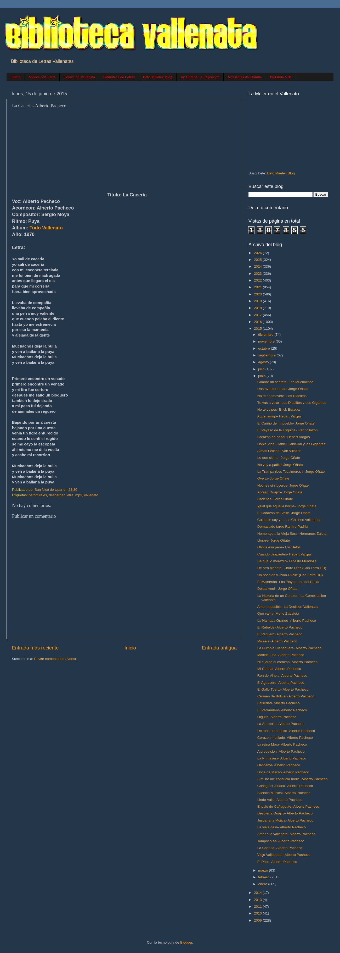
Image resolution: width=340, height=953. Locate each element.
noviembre (267, 341)
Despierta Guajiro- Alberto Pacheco (285, 813)
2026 (258, 253)
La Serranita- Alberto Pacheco (280, 724)
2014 (258, 893)
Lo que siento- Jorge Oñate (278, 458)
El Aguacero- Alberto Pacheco (280, 683)
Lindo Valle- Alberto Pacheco (279, 800)
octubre (264, 348)
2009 (258, 920)
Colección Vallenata (79, 77)
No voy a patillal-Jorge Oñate (280, 465)
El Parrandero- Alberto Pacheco (282, 710)
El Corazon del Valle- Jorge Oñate (284, 513)
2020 (258, 294)
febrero (264, 877)
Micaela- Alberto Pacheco (277, 641)
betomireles (38, 495)
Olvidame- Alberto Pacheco (278, 765)
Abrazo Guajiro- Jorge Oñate (280, 492)
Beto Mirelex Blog (157, 77)
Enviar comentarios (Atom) (55, 659)
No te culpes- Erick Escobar (279, 409)
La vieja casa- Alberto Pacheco (281, 827)
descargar (56, 495)
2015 (258, 328)
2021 (258, 287)
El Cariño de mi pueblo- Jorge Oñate (286, 423)
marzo (263, 870)
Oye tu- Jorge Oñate (273, 478)
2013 (258, 900)
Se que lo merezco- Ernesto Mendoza (287, 561)
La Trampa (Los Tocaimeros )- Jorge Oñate (291, 471)
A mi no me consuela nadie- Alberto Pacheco (292, 779)
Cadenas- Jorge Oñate (275, 499)
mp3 (78, 495)
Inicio (16, 77)
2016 (258, 322)
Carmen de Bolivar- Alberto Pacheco (285, 696)
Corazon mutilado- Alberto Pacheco (285, 738)
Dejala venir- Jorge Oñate (277, 589)
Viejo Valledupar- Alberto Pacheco (284, 855)
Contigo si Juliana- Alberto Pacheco (285, 786)
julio (261, 369)
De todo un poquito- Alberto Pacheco (286, 731)
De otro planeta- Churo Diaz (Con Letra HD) (291, 568)
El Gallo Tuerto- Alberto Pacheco (283, 689)
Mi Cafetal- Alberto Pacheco (279, 669)
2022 (258, 280)
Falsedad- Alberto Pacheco (278, 703)
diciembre (266, 335)
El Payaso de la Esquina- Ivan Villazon (287, 430)
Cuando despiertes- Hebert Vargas (284, 554)
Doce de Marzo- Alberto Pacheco (283, 772)
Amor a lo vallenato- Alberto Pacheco (286, 834)
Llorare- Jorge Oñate (273, 540)
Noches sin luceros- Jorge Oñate (283, 485)
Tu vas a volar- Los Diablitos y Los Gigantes (291, 403)
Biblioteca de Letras (119, 77)
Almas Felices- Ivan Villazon (279, 451)
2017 (258, 315)
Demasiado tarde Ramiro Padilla (282, 526)
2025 (258, 260)
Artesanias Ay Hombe (245, 77)
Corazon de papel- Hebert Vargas (283, 437)
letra (69, 495)
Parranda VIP (280, 77)
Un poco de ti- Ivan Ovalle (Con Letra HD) (290, 575)
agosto (264, 362)
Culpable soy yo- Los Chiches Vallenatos (289, 520)
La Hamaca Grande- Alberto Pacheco (286, 621)
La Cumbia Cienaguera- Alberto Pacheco (289, 648)
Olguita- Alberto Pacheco (276, 717)
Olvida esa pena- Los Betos (279, 547)
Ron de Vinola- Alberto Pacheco (282, 675)
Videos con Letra (42, 77)
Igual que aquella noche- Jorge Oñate (286, 506)
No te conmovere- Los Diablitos (282, 396)
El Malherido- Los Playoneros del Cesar (288, 582)
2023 (258, 274)
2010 (258, 913)
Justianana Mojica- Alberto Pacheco (285, 820)
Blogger (186, 942)
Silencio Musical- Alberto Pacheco (283, 793)
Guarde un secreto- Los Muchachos (285, 382)
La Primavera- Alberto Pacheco (281, 758)
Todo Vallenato (46, 227)
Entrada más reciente (35, 648)
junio (262, 376)
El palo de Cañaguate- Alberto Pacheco (288, 806)
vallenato (91, 495)
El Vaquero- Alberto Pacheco (279, 634)
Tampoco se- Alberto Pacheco (280, 841)
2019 (258, 301)
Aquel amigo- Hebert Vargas (279, 416)
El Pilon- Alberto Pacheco (277, 862)
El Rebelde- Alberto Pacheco (280, 627)
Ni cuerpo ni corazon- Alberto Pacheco (287, 662)
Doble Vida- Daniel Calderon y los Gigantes (291, 444)
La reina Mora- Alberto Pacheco (282, 744)
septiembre (267, 355)
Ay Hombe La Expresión (199, 77)
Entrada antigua (219, 648)
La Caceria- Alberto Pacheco (279, 848)
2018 (258, 308)
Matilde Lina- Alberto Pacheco (280, 655)
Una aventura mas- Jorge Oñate (282, 389)
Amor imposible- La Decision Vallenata (287, 607)
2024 (258, 266)
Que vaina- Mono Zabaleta (278, 613)
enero (263, 884)
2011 (258, 906)
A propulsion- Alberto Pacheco (281, 751)
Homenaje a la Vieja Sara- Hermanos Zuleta (292, 534)
